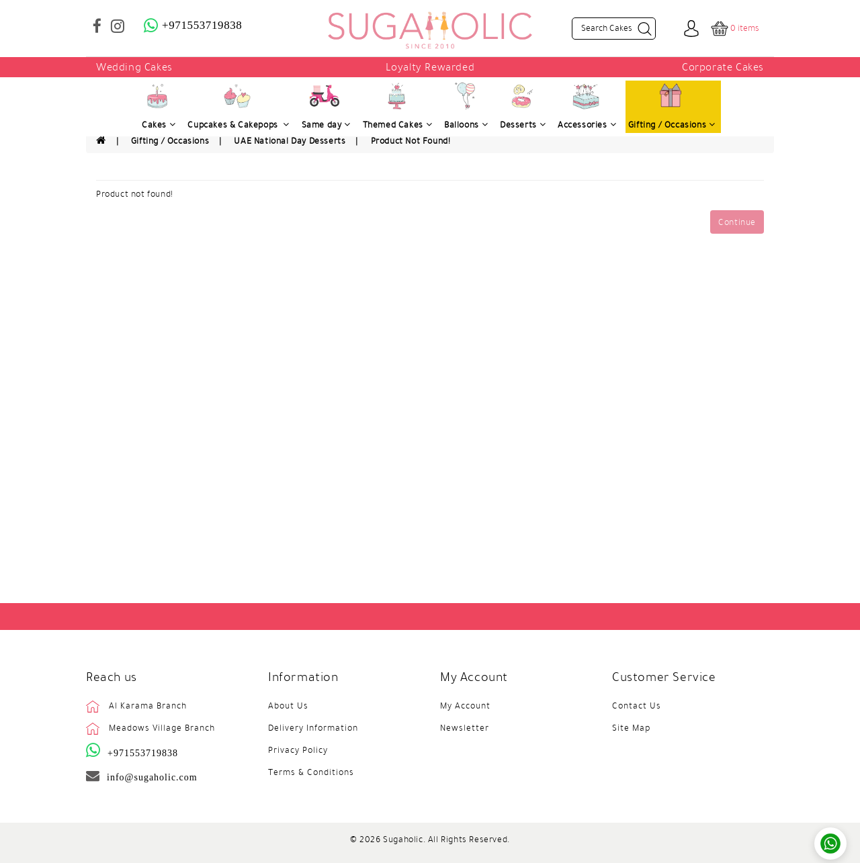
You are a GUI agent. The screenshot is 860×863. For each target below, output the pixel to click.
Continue (737, 222)
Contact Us (636, 706)
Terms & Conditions (311, 772)
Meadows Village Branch (162, 728)
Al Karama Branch (148, 706)
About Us (288, 706)
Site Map (631, 728)
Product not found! (411, 141)
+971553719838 (143, 753)
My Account (465, 706)
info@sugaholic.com (152, 777)
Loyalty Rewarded (430, 67)
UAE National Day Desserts (289, 141)
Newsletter (464, 728)
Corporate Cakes (723, 67)
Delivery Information (313, 728)
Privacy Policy (298, 750)
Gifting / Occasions (170, 141)
